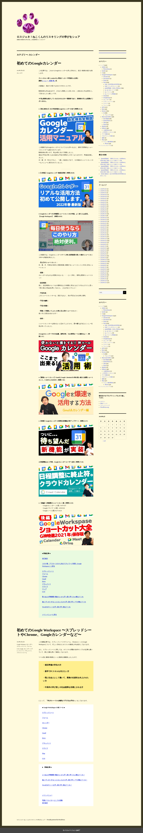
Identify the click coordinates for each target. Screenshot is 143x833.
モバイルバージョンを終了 (71, 830)
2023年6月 (103, 206)
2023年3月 (103, 212)
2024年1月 (103, 202)
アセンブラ (108, 115)
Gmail (44, 579)
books (103, 71)
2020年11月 (103, 259)
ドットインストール (105, 145)
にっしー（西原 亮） (49, 81)
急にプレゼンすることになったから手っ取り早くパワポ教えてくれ (64, 602)
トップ (102, 65)
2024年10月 (103, 196)
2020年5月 (103, 271)
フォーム (45, 574)
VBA (104, 122)
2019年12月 (103, 280)
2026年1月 (103, 193)
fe (103, 113)
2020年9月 (103, 263)
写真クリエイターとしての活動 (52, 800)
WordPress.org (104, 407)
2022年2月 (103, 235)
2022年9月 (103, 223)
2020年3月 (103, 275)
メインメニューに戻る (49, 614)
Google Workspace (21, 644)
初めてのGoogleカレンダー (39, 63)
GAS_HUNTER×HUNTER (112, 84)
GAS (43, 591)
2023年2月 (103, 214)
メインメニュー (47, 795)
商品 (103, 140)
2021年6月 (103, 248)
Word (105, 124)
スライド (45, 586)
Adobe (104, 67)
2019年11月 (103, 282)
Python (104, 128)
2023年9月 (103, 204)
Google (21, 649)
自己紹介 (45, 558)
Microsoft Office (106, 117)
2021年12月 (103, 238)
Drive (44, 581)
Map (43, 753)
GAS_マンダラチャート (111, 86)
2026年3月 (103, 189)
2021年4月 (103, 252)
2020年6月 (103, 269)
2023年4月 (103, 210)
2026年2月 (103, 191)
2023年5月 (103, 208)
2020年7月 (103, 267)
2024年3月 (103, 200)
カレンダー (20, 73)
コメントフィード (105, 405)
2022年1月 (103, 236)
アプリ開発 (105, 134)
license (104, 111)
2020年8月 (103, 265)
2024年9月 (103, 198)
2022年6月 (103, 229)
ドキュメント (46, 584)
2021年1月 (103, 257)
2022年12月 (103, 217)
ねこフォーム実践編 (110, 94)
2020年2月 (103, 277)
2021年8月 (103, 244)
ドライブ (19, 652)
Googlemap (106, 97)
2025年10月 (103, 194)
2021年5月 (103, 250)
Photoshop (106, 69)
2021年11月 (103, 240)
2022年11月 (103, 219)
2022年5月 (103, 231)
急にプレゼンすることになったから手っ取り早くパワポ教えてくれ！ (64, 780)
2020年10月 (103, 261)
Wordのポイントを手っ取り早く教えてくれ (56, 607)
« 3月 (104, 441)
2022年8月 (103, 225)
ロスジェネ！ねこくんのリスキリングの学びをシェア (48, 36)
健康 (103, 138)
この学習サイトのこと (108, 132)
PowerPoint (106, 120)
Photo (106, 143)
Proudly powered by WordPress (56, 820)
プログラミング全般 (107, 136)
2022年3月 (103, 233)
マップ (44, 589)
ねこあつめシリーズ (110, 90)
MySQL (104, 126)
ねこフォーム (108, 92)
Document (106, 78)
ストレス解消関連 (108, 141)
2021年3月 (103, 254)
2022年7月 (103, 227)
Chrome (44, 576)
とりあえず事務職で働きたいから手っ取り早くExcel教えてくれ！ (63, 775)
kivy (103, 109)
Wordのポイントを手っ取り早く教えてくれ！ (57, 785)
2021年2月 (103, 256)
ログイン (102, 401)
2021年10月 (103, 242)
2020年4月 (103, 273)
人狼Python (106, 130)
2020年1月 (103, 279)
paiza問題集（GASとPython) (113, 88)
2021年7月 (103, 246)
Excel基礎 (106, 119)
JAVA (103, 107)
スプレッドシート (48, 571)
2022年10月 (103, 221)
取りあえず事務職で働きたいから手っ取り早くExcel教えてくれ (62, 597)
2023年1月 (103, 215)
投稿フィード (103, 403)
